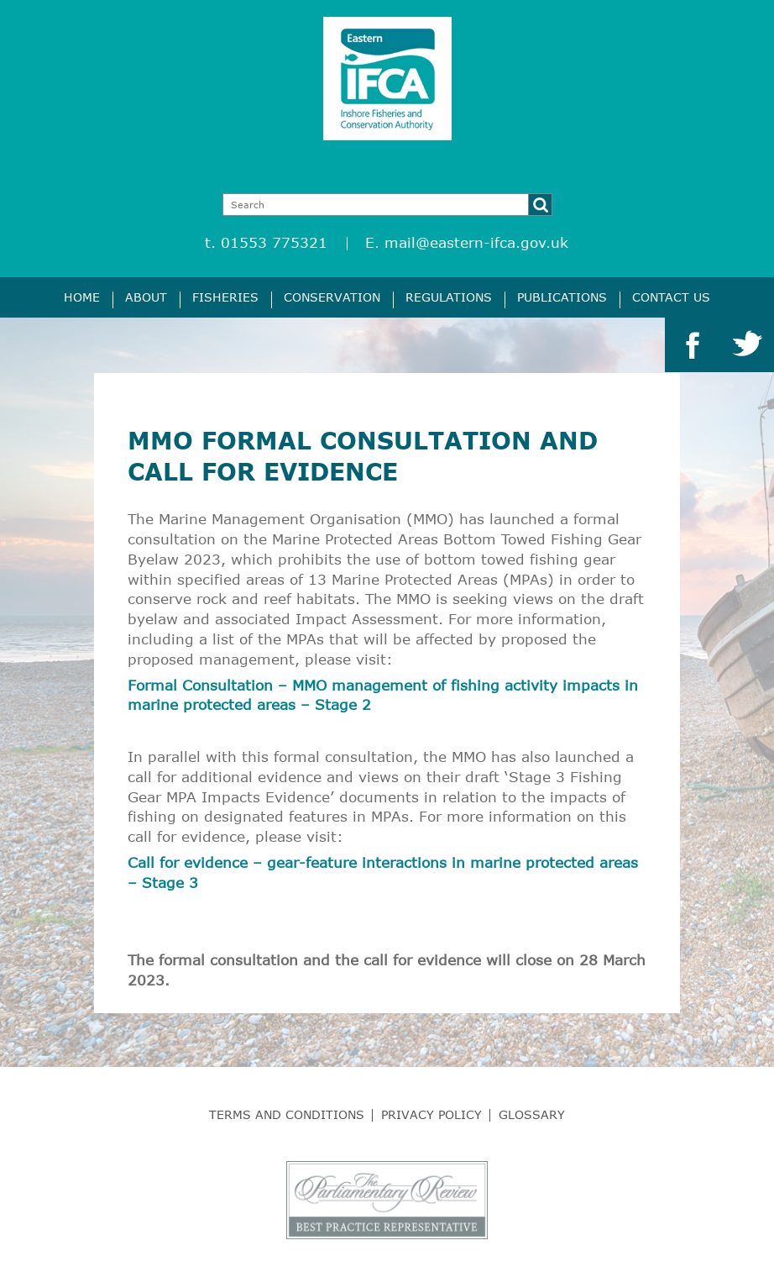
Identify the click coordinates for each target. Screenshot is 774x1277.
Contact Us (671, 297)
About (146, 297)
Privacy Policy (431, 1114)
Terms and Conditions (286, 1114)
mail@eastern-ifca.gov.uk (476, 242)
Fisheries (225, 297)
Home (82, 297)
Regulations (448, 297)
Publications (562, 297)
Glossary (532, 1114)
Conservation (332, 297)
